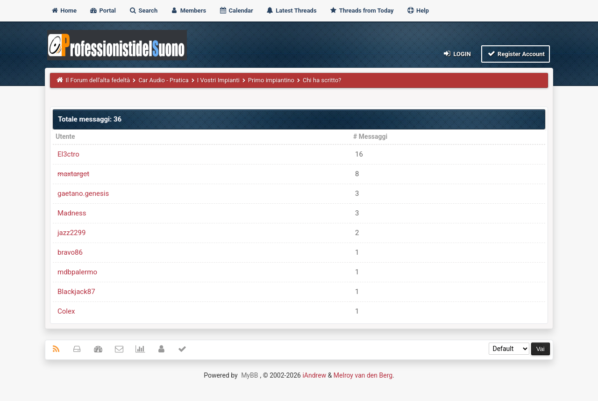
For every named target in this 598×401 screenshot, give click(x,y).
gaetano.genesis (83, 193)
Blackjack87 (76, 291)
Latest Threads (291, 10)
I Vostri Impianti (218, 80)
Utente (65, 136)
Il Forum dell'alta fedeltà (98, 80)
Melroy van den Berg (363, 375)
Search (142, 10)
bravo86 (70, 252)
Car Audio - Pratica (163, 80)
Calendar (236, 10)
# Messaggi (370, 136)
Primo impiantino (271, 80)
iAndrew (314, 375)
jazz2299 (71, 233)
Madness (71, 213)
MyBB (249, 375)
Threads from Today (361, 10)
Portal (102, 10)
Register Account (515, 53)
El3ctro (68, 154)
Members (188, 10)
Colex (66, 311)
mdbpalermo (77, 272)
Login (456, 53)
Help (417, 10)
